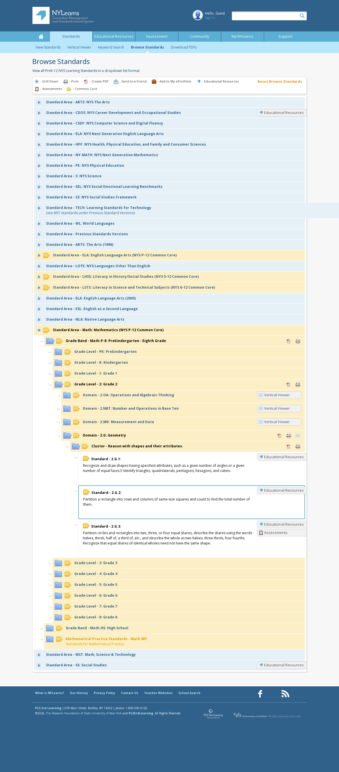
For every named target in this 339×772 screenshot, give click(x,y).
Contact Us (129, 693)
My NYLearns (243, 36)
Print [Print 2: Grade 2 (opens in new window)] (297, 384)
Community (199, 36)
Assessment (156, 36)
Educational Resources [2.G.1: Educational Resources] (284, 456)
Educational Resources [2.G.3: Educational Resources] (284, 524)
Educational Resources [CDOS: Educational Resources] (284, 112)
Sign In (210, 17)
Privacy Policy (104, 693)
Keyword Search (111, 47)
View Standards (48, 47)
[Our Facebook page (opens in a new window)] (260, 694)
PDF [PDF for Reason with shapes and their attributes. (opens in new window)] (288, 446)
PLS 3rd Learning (48, 708)
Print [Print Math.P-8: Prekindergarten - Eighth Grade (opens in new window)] (297, 341)
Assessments (276, 532)
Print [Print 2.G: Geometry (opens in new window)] (288, 435)
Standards (71, 36)
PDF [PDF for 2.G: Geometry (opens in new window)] (279, 435)
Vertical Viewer (79, 47)
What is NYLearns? (49, 693)
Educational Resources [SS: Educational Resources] (284, 665)
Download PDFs (184, 47)
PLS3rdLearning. (141, 713)
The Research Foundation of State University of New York (84, 713)
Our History (79, 693)
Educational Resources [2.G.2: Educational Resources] (284, 490)
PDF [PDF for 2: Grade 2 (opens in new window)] (288, 384)
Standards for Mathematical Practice (102, 641)
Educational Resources (113, 36)
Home (40, 36)
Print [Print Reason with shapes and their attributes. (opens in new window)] (297, 446)
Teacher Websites (158, 693)
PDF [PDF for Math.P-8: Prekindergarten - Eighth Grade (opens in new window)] (288, 341)
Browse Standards (147, 47)
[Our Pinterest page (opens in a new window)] (272, 694)
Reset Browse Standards (280, 81)
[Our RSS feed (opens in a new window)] (285, 694)
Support (285, 36)
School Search (189, 693)
